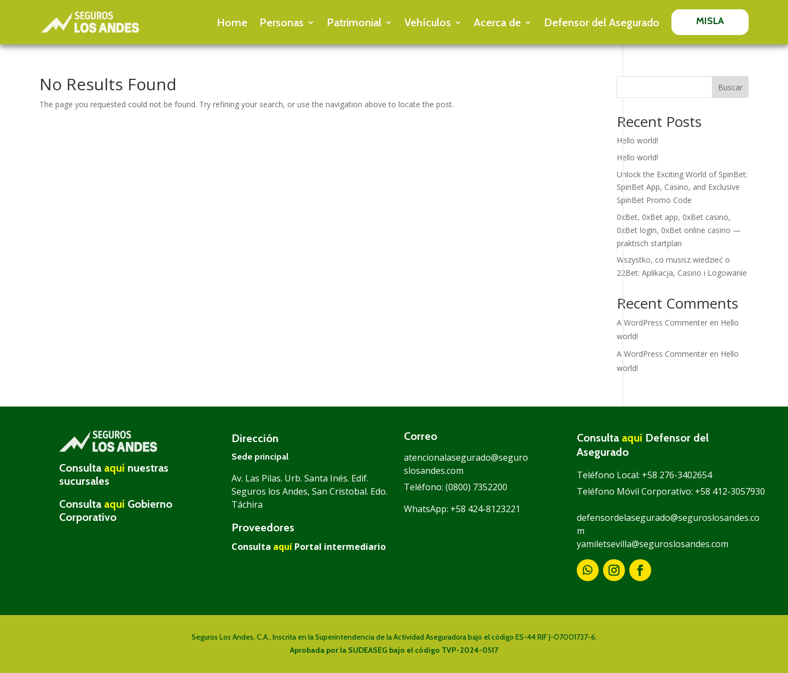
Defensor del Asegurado (601, 22)
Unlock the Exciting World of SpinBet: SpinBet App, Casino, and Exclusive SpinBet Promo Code (682, 187)
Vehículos (427, 22)
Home (232, 22)
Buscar (730, 87)
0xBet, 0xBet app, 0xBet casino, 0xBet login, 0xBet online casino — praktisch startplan (679, 230)
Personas (281, 22)
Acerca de (497, 22)
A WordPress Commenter (662, 322)
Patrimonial (354, 22)
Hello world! (637, 140)
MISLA (710, 21)
